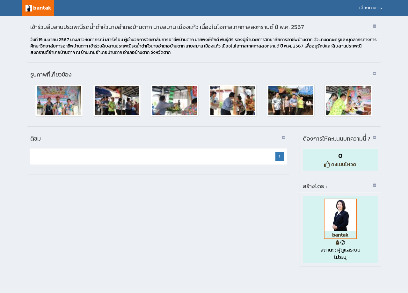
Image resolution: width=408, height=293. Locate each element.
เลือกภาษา (370, 7)
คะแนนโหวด (340, 164)
